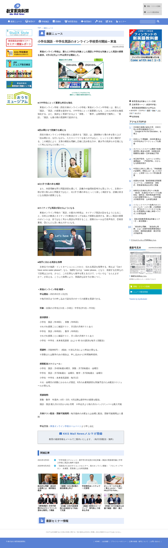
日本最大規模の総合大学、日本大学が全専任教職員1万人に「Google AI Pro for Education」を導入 (147, 130)
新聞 (148, 110)
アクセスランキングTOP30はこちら (143, 240)
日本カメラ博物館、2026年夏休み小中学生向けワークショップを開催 (147, 141)
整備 (98, 21)
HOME (97, 541)
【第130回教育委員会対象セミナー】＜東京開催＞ (146, 220)
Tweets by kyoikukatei (138, 299)
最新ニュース (15, 21)
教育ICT (30, 21)
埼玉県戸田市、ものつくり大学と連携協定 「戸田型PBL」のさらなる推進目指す (147, 161)
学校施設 (44, 21)
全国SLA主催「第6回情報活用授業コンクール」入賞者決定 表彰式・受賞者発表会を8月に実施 (147, 183)
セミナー (121, 21)
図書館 (57, 21)
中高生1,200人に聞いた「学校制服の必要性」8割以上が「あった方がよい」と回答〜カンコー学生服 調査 (147, 172)
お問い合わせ (155, 541)
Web (153, 110)
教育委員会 (71, 21)
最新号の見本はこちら (139, 276)
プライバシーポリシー (119, 541)
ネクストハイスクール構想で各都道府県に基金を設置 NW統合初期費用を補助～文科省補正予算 (147, 151)
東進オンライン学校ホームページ (65, 426)
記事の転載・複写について (138, 541)
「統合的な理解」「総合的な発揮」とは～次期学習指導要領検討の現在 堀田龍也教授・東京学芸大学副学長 (147, 230)
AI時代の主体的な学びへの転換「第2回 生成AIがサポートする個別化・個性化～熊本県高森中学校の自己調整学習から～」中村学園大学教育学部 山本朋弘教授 (147, 194)
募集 (109, 21)
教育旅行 (86, 21)
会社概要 (105, 541)
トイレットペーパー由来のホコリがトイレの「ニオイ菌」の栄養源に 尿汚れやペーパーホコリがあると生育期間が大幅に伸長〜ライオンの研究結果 (147, 209)
